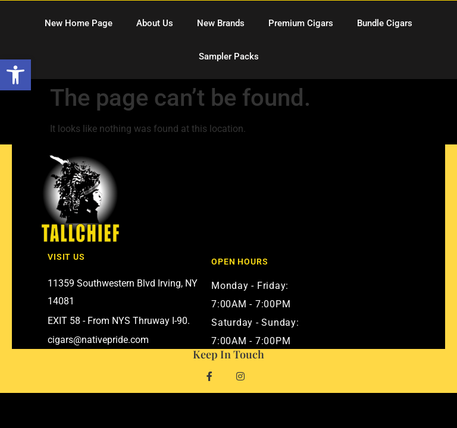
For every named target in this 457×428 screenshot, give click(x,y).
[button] (15, 74)
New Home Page (78, 23)
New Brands (221, 23)
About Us (154, 23)
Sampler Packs (229, 56)
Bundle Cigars (384, 23)
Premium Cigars (300, 23)
